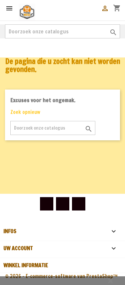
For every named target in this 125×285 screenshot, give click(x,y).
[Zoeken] (62, 31)
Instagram (78, 203)
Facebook (46, 203)
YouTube (62, 203)
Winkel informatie (25, 265)
